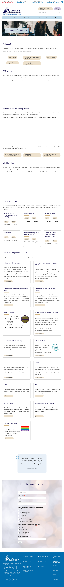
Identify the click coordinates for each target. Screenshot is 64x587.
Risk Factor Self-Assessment (29, 155)
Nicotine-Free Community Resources (32, 57)
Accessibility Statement (55, 580)
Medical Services (23, 516)
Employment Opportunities (25, 521)
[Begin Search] (60, 12)
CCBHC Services (22, 518)
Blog (47, 17)
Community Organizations (29, 63)
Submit (20, 542)
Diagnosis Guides (12, 63)
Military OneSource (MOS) (13, 318)
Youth (13, 221)
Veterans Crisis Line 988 (12, 316)
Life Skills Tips (51, 57)
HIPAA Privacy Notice (55, 571)
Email (19, 501)
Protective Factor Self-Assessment (50, 155)
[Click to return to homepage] (12, 10)
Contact (52, 17)
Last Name (21, 495)
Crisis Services (22, 515)
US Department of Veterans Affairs (15, 327)
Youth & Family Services (24, 512)
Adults (6, 221)
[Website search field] (48, 12)
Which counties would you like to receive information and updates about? (29, 525)
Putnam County (22, 534)
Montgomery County (24, 532)
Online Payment (56, 567)
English (7, 224)
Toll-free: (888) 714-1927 (43, 563)
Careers (54, 574)
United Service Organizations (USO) (15, 326)
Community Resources (39, 17)
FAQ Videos (12, 57)
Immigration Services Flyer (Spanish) (43, 330)
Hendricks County (23, 529)
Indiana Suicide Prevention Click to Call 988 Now (56, 561)
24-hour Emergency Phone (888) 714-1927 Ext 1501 (28, 571)
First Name (21, 490)
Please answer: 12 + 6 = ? (24, 536)
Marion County (22, 530)
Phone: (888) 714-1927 (27, 563)
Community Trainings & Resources (27, 520)
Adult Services (22, 510)
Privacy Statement (56, 576)
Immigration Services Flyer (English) (43, 328)
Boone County (22, 527)
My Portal (55, 565)
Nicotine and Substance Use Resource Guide (12, 155)
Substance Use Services (24, 513)
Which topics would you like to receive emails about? (30, 508)
